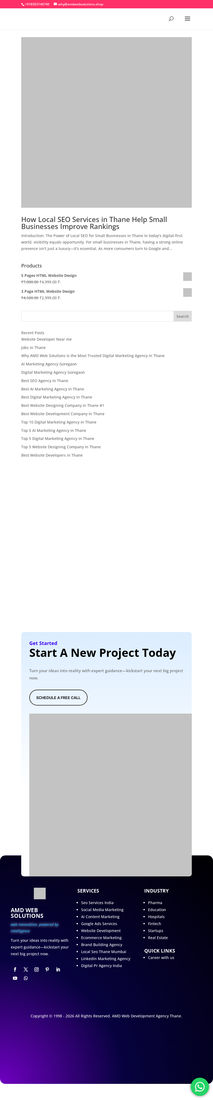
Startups (155, 930)
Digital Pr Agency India (101, 965)
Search (182, 316)
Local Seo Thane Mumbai (103, 951)
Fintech (154, 923)
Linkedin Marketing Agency (105, 958)
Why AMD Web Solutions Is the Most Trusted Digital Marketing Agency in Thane (93, 355)
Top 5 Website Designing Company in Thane (61, 446)
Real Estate (158, 937)
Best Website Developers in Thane (52, 455)
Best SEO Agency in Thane (44, 380)
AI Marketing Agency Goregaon (49, 363)
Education (157, 909)
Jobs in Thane (33, 347)
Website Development (101, 930)
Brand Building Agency (101, 944)
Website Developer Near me (46, 339)
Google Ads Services (99, 923)
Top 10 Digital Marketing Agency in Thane (58, 422)
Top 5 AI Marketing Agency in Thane (53, 430)
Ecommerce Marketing (101, 937)
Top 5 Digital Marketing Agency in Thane (57, 438)
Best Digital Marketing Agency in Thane (56, 397)
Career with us (161, 957)
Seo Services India (97, 902)
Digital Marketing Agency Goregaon (53, 372)
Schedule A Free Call (58, 697)
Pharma (155, 902)
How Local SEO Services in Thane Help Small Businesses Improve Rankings (94, 222)
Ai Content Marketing (100, 916)
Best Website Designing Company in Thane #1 (62, 405)
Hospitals (156, 916)
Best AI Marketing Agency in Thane (52, 389)
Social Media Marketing (102, 909)
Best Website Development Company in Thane (62, 413)
